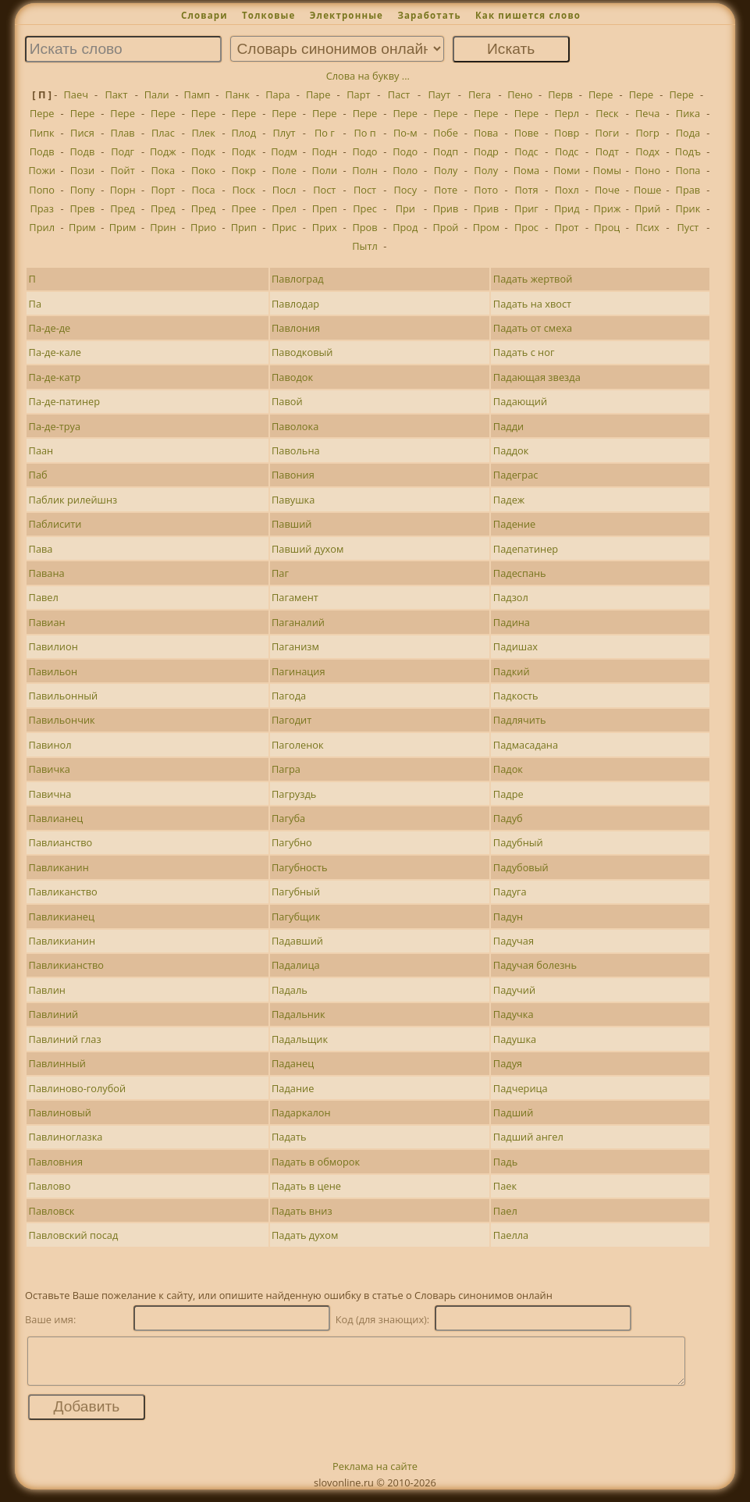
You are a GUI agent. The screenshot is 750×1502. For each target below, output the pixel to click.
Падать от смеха (532, 328)
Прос (526, 227)
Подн (324, 151)
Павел (44, 597)
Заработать (428, 15)
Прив (446, 208)
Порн (123, 190)
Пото (486, 190)
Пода (688, 133)
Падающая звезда (537, 377)
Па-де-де (50, 328)
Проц (607, 227)
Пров (364, 227)
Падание (293, 1088)
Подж (163, 151)
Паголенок (298, 745)
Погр (647, 133)
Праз (41, 208)
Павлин (47, 990)
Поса (203, 190)
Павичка (49, 769)
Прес (364, 208)
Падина (511, 622)
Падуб (508, 818)
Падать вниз (302, 1211)
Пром (486, 227)
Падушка (514, 1039)
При (405, 208)
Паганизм (295, 646)
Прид (567, 208)
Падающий (520, 401)
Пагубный (296, 891)
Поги (607, 133)
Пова (486, 133)
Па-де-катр (55, 377)
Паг (280, 573)
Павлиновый (60, 1112)
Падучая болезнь (535, 965)
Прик (687, 208)
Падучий (514, 990)
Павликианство (66, 965)
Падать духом (305, 1235)
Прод (405, 227)
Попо (42, 190)
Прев (82, 208)
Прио (203, 227)
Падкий (511, 671)
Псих (647, 227)
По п (364, 133)
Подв (42, 151)
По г (325, 133)
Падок (508, 769)
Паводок (292, 377)
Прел (284, 208)
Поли (324, 170)
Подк (203, 151)
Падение (514, 524)
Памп (197, 94)
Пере (600, 94)
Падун (508, 916)
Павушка (293, 500)
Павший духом (307, 549)
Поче (607, 190)
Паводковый (302, 352)
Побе (445, 133)
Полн (364, 170)
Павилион (53, 646)
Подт (607, 151)
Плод (243, 133)
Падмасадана (525, 745)
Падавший (297, 941)
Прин (163, 227)
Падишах (515, 646)
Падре (508, 794)
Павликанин (59, 867)
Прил (42, 227)
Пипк (42, 133)
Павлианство (61, 842)
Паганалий (298, 622)
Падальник (298, 1014)
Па (35, 304)
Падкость (516, 696)
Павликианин (62, 941)
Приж (607, 208)
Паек (505, 1186)
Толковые (269, 15)
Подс (526, 151)
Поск (243, 190)
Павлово (50, 1186)
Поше (648, 190)
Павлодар (295, 304)
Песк (606, 113)
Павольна (296, 450)
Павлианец (56, 818)
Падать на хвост (532, 304)
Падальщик (300, 1039)
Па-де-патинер (65, 401)
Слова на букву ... (368, 76)
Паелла (510, 1235)
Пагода (289, 696)
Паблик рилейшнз (73, 500)
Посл (284, 190)
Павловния (56, 1162)
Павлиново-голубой (77, 1088)
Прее (244, 208)
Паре (318, 94)
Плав (123, 133)
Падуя (507, 1063)
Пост (324, 190)
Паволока (295, 426)
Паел (505, 1211)
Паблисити (55, 524)
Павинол (50, 745)
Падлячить (519, 720)
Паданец (293, 1063)
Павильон (53, 671)
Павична (50, 794)
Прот (567, 227)
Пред (122, 208)
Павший (291, 524)
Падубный (518, 842)
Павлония (296, 328)
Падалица (295, 965)
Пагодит (291, 720)
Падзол (510, 597)
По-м (405, 133)
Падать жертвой (532, 279)
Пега (479, 94)
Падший (513, 1112)
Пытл (365, 246)
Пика (688, 113)
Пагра (286, 769)
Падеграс (516, 475)
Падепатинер (525, 549)
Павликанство (63, 891)
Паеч (76, 94)
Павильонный (63, 696)
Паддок (510, 450)
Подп (445, 151)
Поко (203, 170)
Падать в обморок (316, 1162)
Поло (405, 170)
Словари (204, 15)
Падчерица (520, 1088)
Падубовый (521, 867)
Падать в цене (306, 1186)
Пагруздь (294, 794)
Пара (277, 94)
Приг (526, 208)
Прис (284, 227)
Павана (47, 573)
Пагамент (295, 597)
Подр (486, 151)
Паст (399, 94)
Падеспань (519, 573)
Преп (324, 208)
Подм (284, 151)
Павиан (47, 622)
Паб (38, 475)
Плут (284, 133)
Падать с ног (524, 352)
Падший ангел (528, 1137)
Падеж (508, 500)
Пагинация (298, 671)
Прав (688, 190)
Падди (508, 426)
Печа (647, 113)
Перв (560, 94)
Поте (445, 190)
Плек (203, 133)
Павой (287, 401)
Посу (405, 190)
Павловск (52, 1211)
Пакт (116, 94)
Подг (122, 151)
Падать (289, 1137)
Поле (284, 170)
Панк (238, 94)
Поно (647, 170)
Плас (163, 133)
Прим (82, 227)
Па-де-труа (55, 426)
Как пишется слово (528, 15)
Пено (519, 94)
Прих (324, 227)
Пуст (687, 227)
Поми (567, 170)
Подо (365, 151)
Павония (293, 475)
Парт (358, 94)
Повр (566, 133)
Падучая (513, 941)
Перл (566, 113)
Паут (439, 94)
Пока (163, 170)
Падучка (513, 1014)
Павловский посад (74, 1235)
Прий (647, 208)
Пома (527, 170)
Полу (446, 170)
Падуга (510, 891)
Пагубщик (296, 916)
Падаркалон (301, 1112)
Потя (526, 190)
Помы (607, 170)
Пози (82, 170)
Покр (244, 170)
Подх (647, 151)
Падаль (289, 990)
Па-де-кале (55, 352)
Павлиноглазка (66, 1137)
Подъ (688, 151)
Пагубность (299, 867)
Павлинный (57, 1063)
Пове (526, 133)
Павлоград (298, 279)
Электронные (346, 15)
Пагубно (292, 842)
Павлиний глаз (65, 1039)
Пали (156, 94)
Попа (687, 170)
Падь (505, 1162)
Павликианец (61, 916)
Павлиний (54, 1014)
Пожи (41, 170)
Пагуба (288, 818)
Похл (567, 190)
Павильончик (62, 720)
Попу (82, 190)
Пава (41, 549)
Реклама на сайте (375, 1475)
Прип (244, 227)
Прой (446, 227)
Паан (41, 450)
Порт (163, 190)
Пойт (123, 170)
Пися (82, 133)
